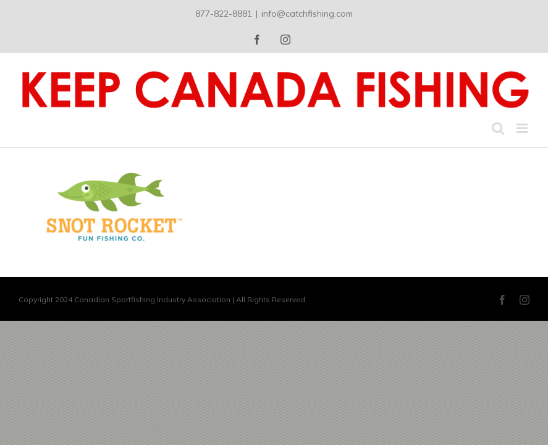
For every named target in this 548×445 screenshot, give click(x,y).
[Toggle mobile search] (498, 128)
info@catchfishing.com (307, 13)
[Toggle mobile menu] (522, 128)
